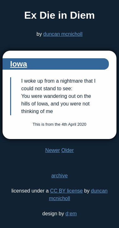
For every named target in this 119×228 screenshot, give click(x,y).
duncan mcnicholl (63, 34)
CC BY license (66, 190)
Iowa (18, 64)
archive (59, 175)
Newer (52, 150)
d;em (71, 213)
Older (67, 150)
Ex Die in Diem (59, 15)
